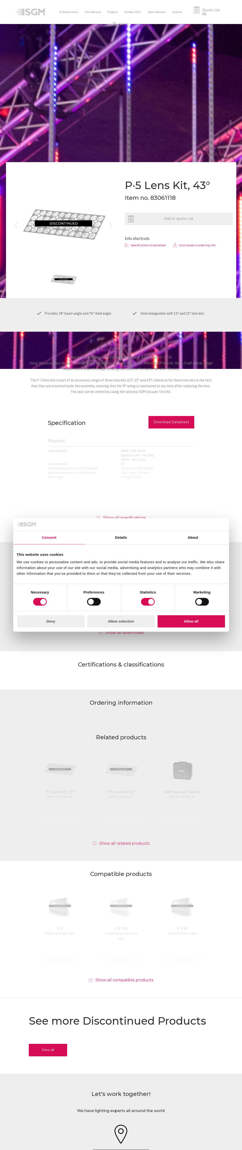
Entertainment (68, 12)
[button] (16, 225)
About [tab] (193, 537)
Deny (51, 621)
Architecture (93, 12)
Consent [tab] (49, 537)
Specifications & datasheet (148, 245)
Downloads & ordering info (197, 245)
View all (48, 1050)
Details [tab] (121, 537)
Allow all (191, 621)
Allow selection (121, 621)
